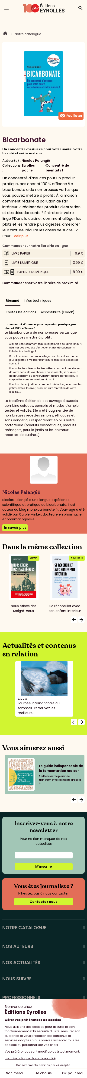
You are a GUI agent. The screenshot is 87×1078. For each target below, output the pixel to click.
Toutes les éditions (21, 312)
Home (5, 34)
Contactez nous (43, 901)
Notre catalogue (28, 34)
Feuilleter (71, 115)
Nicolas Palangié (36, 160)
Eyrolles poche (28, 168)
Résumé (12, 300)
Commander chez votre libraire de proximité (40, 283)
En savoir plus (14, 527)
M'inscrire (43, 866)
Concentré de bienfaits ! (57, 168)
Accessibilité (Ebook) (57, 312)
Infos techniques (37, 300)
